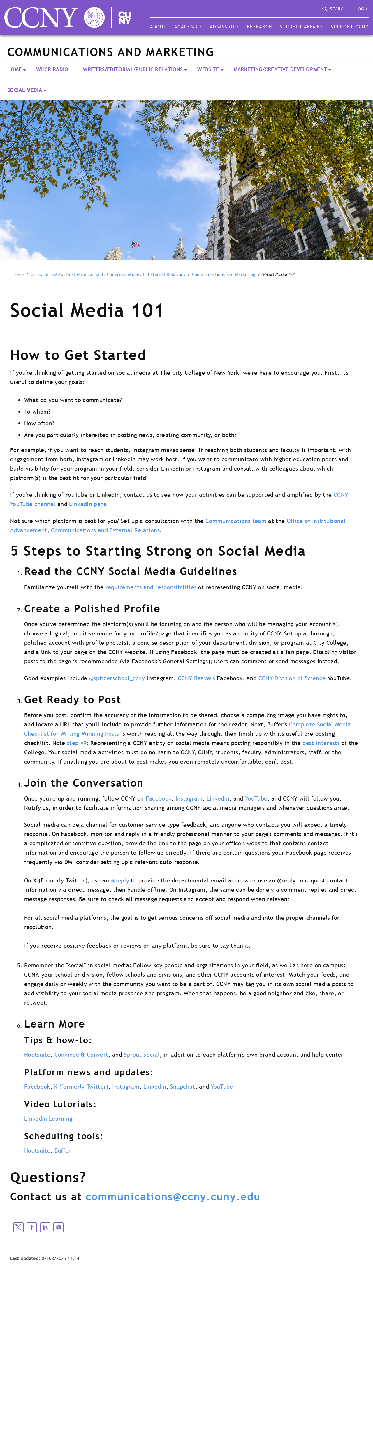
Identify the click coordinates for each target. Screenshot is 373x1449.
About (158, 26)
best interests (320, 743)
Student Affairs (301, 26)
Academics (188, 26)
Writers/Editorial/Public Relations (133, 69)
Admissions (224, 26)
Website (208, 69)
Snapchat (182, 1086)
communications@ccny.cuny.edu (173, 1196)
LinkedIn (218, 798)
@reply (120, 880)
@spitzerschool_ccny (117, 678)
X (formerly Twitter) (81, 1086)
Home (14, 69)
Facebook (159, 798)
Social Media (24, 90)
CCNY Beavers (196, 678)
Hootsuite (37, 1054)
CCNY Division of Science (292, 678)
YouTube (256, 798)
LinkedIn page (88, 504)
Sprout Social (142, 1054)
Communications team (235, 521)
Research (259, 26)
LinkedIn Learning (48, 1118)
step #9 (76, 743)
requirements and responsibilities (151, 587)
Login (362, 8)
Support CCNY (350, 26)
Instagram (189, 798)
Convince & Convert (81, 1054)
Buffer (62, 1150)
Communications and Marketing (224, 274)
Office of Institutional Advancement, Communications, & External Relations (108, 274)
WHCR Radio (52, 69)
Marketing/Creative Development (280, 69)
